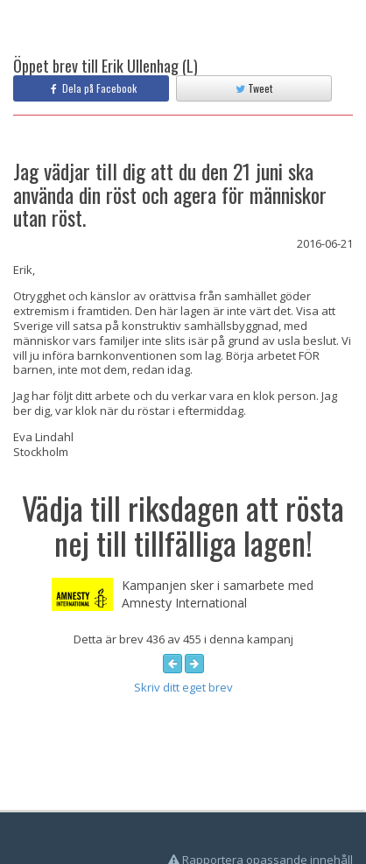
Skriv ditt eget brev (183, 687)
